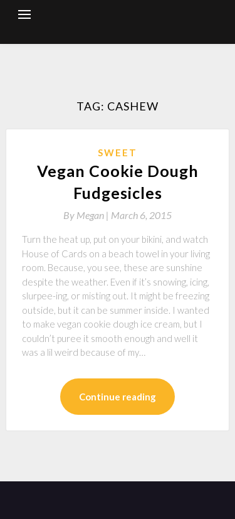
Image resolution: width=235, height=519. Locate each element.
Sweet (117, 152)
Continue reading (117, 396)
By (87, 215)
